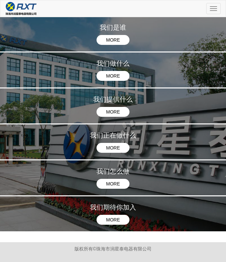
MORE (113, 40)
